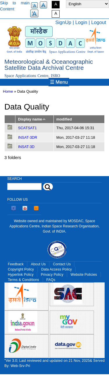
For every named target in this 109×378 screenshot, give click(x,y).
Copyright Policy (21, 269)
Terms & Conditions (23, 280)
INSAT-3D (26, 147)
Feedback (16, 264)
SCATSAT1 (27, 128)
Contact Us (62, 264)
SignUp (63, 22)
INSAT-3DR (27, 137)
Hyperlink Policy (20, 275)
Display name (32, 119)
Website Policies (84, 275)
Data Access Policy (56, 269)
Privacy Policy (52, 275)
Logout (98, 22)
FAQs (51, 280)
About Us (38, 264)
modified (64, 119)
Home (8, 91)
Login (81, 22)
